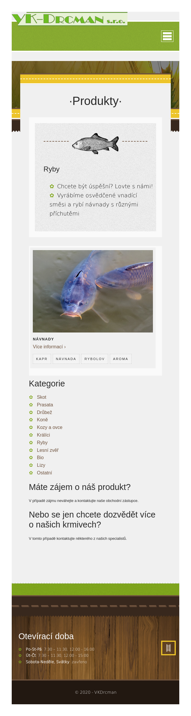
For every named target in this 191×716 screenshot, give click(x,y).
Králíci (43, 434)
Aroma (120, 359)
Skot (41, 397)
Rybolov (94, 359)
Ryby (42, 442)
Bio (40, 457)
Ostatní (44, 472)
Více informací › (49, 346)
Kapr (41, 359)
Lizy (41, 465)
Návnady (43, 339)
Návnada (66, 359)
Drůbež (44, 412)
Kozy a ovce (49, 427)
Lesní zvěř (48, 450)
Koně (42, 419)
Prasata (45, 404)
